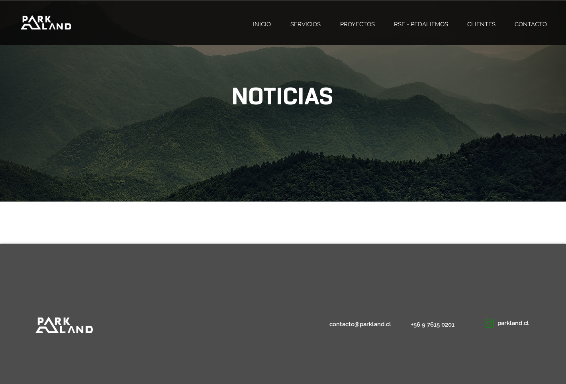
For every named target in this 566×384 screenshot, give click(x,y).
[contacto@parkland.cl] (360, 324)
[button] (520, 323)
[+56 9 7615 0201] (434, 324)
